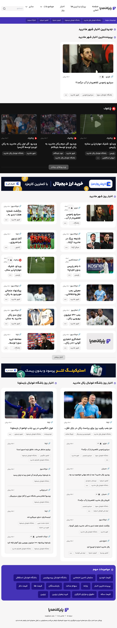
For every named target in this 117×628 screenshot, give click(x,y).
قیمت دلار (23, 586)
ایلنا (109, 422)
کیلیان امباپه (57, 20)
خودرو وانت (48, 434)
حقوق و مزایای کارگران (84, 594)
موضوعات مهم (101, 570)
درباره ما (69, 616)
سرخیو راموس (88, 95)
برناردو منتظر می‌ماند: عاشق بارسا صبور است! (33, 449)
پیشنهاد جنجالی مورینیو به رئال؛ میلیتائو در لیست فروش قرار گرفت (12, 292)
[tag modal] (66, 95)
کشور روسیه (104, 553)
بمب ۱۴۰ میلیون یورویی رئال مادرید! (72, 317)
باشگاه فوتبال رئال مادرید (92, 20)
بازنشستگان (54, 586)
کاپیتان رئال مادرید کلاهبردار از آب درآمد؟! (94, 500)
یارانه (85, 586)
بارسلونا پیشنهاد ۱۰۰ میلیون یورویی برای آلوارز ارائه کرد (28, 542)
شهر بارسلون (18, 434)
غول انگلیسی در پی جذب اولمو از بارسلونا (31, 428)
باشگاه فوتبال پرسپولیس (55, 577)
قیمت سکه (106, 594)
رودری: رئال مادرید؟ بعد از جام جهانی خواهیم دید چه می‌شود (89, 475)
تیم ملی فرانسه (80, 553)
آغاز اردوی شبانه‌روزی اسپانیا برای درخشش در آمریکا (15, 240)
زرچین (43, 594)
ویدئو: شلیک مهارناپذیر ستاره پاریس (100, 145)
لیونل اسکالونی (108, 158)
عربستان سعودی (91, 481)
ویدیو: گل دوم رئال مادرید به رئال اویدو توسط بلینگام (60, 145)
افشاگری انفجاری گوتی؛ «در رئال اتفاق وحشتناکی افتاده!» (72, 341)
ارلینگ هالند (69, 434)
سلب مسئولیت (50, 616)
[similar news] (102, 77)
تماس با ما (60, 616)
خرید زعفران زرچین (60, 594)
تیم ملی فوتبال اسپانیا (101, 511)
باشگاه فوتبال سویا (104, 95)
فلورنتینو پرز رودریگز (84, 434)
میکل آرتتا (75, 247)
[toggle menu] (47, 7)
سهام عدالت (71, 586)
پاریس (112, 153)
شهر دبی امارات (44, 527)
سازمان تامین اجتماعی (83, 577)
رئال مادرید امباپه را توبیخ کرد (98, 547)
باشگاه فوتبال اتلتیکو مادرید (39, 460)
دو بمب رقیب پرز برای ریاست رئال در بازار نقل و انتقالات (89, 428)
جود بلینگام (58, 153)
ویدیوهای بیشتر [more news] (58, 167)
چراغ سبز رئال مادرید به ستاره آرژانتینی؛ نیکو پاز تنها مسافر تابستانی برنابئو (12, 317)
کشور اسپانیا (44, 20)
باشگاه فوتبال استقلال (26, 577)
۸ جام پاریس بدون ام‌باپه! (74, 268)
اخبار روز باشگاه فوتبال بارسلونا (35, 383)
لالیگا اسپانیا (32, 20)
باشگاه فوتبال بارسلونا (72, 20)
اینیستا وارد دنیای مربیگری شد (38, 517)
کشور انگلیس (44, 455)
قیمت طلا (38, 586)
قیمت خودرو (105, 577)
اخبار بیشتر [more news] (58, 357)
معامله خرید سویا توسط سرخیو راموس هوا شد (14, 341)
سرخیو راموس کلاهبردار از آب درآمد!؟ (94, 83)
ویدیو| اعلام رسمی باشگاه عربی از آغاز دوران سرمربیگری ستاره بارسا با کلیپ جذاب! (29, 496)
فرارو (109, 77)
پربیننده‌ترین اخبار (102, 586)
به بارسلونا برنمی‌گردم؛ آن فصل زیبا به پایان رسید (31, 475)
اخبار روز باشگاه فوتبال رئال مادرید (93, 383)
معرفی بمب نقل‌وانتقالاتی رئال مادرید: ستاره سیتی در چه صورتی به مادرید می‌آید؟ (73, 292)
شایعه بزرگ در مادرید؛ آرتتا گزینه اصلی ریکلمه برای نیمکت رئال (73, 240)
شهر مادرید (74, 95)
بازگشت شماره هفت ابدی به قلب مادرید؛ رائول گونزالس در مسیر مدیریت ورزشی (12, 213)
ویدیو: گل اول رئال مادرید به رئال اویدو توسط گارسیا (19, 145)
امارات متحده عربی (43, 523)
